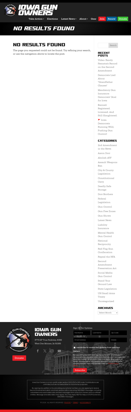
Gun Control (105, 206)
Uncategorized (106, 301)
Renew (112, 19)
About (82, 19)
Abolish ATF (105, 158)
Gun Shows (104, 215)
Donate (123, 19)
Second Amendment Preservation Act (107, 264)
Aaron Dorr (104, 153)
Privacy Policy (113, 363)
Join (102, 19)
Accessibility (85, 402)
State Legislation (107, 289)
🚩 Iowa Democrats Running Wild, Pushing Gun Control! (106, 127)
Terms (75, 366)
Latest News (68, 19)
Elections (52, 19)
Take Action (35, 19)
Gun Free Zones (107, 211)
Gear (93, 19)
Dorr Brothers (105, 194)
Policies (67, 402)
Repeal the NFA (106, 256)
